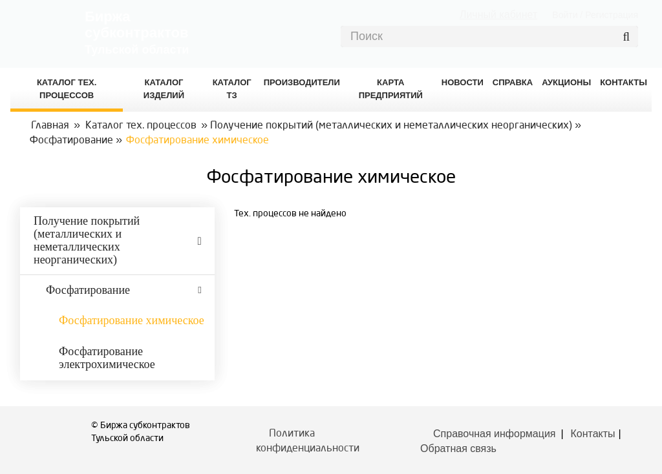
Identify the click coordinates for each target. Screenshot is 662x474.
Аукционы (566, 82)
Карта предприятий (391, 88)
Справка (513, 82)
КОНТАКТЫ (623, 82)
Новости (463, 82)
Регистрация (611, 15)
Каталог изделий (164, 88)
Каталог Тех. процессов (66, 88)
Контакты (593, 433)
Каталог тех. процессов (141, 126)
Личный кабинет (498, 14)
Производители (302, 82)
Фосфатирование (71, 141)
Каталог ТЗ (232, 88)
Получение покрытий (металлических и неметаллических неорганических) (391, 126)
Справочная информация (494, 433)
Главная (50, 126)
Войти (564, 15)
